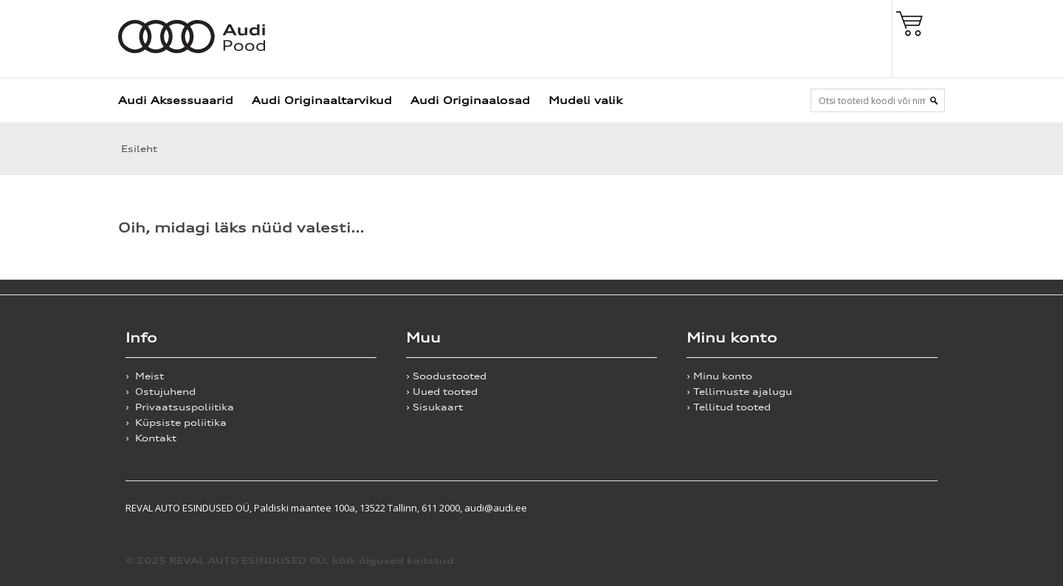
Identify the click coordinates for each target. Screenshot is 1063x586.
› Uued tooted (442, 391)
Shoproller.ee (912, 507)
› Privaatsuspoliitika (179, 407)
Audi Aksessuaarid (175, 100)
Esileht (137, 148)
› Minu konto (719, 376)
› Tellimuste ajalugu (739, 391)
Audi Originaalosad (470, 100)
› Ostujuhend (160, 391)
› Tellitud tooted (729, 407)
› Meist (144, 376)
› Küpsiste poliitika (176, 422)
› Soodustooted (446, 376)
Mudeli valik (585, 100)
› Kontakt (150, 438)
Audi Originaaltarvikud (322, 100)
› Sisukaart (434, 407)
